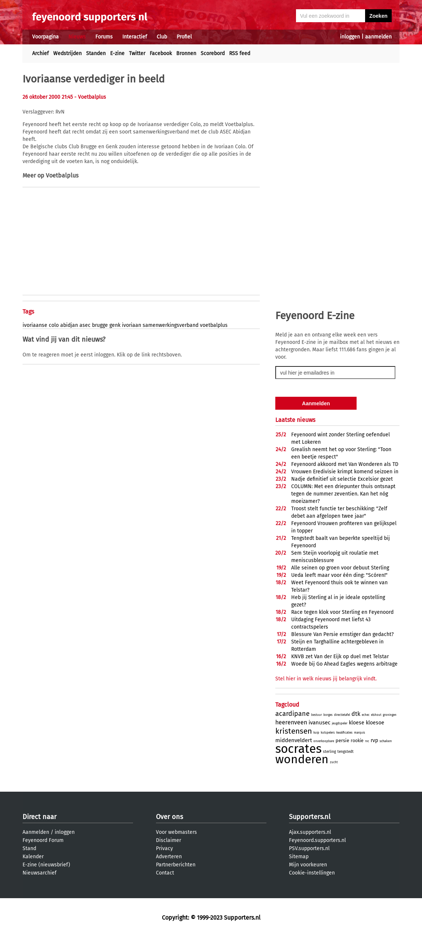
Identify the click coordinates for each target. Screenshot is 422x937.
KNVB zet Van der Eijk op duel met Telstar (340, 656)
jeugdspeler (339, 723)
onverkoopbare (323, 741)
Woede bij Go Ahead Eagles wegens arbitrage (344, 664)
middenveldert (293, 740)
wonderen (302, 759)
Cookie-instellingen (312, 873)
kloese (356, 723)
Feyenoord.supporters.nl (317, 840)
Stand (29, 848)
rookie (357, 740)
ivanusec (319, 722)
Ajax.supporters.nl (310, 832)
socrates (298, 748)
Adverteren (169, 856)
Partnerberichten (175, 865)
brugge (100, 325)
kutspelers (328, 732)
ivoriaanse (35, 325)
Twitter (137, 53)
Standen (96, 53)
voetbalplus (214, 325)
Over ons (169, 817)
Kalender (33, 856)
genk (114, 325)
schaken (386, 741)
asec (85, 325)
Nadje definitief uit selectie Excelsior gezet (342, 479)
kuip (316, 732)
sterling (329, 752)
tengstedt (345, 752)
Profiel (184, 37)
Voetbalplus (62, 175)
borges (328, 715)
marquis (359, 732)
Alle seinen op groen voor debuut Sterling (340, 568)
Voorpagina (45, 37)
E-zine (117, 53)
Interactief (134, 37)
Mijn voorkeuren (308, 865)
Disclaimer (168, 840)
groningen (390, 715)
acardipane (292, 714)
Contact (165, 873)
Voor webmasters (176, 832)
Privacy (164, 848)
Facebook (161, 53)
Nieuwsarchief (40, 873)
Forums (104, 37)
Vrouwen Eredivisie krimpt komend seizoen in (344, 471)
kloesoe (375, 723)
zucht (334, 762)
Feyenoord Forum (43, 840)
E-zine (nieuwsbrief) (46, 865)
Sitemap (299, 856)
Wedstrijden (67, 53)
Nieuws (77, 37)
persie (342, 740)
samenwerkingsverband (170, 325)
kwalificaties (344, 732)
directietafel (342, 715)
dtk (355, 713)
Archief (40, 53)
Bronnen (186, 53)
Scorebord (213, 53)
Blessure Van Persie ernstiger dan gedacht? (342, 634)
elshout (376, 715)
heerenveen (291, 722)
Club (162, 37)
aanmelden (378, 37)
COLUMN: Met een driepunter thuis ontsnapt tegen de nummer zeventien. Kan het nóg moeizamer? (343, 493)
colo (54, 325)
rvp (374, 740)
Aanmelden (36, 832)
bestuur (316, 715)
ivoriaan (131, 325)
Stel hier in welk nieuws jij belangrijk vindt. (326, 679)
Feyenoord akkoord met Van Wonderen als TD (344, 464)
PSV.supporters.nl (309, 848)
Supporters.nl (309, 817)
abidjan (69, 325)
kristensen (293, 731)
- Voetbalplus (90, 97)
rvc (367, 741)
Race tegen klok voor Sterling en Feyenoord (342, 612)
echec (366, 715)
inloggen (350, 37)
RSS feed (239, 53)
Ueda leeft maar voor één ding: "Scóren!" (339, 575)
